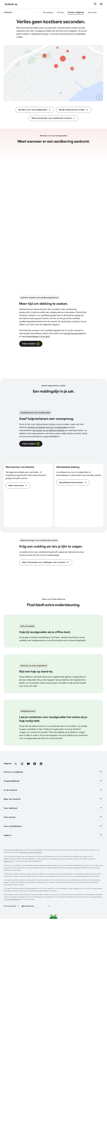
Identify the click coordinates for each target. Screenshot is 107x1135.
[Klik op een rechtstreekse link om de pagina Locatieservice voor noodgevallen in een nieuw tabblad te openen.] (18, 521)
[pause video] (99, 97)
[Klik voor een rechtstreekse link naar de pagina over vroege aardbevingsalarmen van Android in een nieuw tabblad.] (73, 231)
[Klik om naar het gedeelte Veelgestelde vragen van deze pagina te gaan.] (73, 518)
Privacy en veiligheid (53, 1082)
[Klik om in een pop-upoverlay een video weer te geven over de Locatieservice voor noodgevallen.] (30, 479)
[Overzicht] (34, 13)
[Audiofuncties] (10, 1126)
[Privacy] (60, 13)
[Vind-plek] (92, 13)
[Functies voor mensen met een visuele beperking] (26, 1120)
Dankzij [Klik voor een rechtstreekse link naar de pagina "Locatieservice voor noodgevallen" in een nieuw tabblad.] (48, 463)
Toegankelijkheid (53, 1112)
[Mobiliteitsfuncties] (12, 1132)
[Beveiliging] (48, 13)
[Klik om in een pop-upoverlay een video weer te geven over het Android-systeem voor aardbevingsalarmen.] (30, 242)
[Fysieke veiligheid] (76, 13)
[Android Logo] (11, 4)
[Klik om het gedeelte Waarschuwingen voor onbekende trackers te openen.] (53, 118)
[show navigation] (101, 4)
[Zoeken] (95, 4)
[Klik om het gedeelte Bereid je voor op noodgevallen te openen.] (35, 110)
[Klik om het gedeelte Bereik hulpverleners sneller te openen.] (73, 110)
